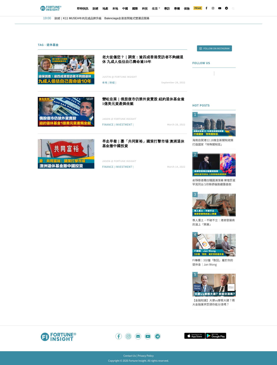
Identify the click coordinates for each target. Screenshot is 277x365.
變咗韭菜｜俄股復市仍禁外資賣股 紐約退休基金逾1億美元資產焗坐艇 (143, 101)
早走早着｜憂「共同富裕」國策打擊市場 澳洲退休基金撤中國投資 (143, 143)
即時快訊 (82, 8)
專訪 (167, 8)
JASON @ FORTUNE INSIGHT (119, 118)
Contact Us (129, 355)
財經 (95, 8)
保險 (187, 8)
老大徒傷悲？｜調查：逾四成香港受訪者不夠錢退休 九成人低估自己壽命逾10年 (142, 59)
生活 (155, 8)
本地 (115, 8)
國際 (135, 8)
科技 (145, 8)
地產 (105, 8)
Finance (108, 124)
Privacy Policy (146, 355)
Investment (124, 124)
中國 (125, 8)
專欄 (177, 8)
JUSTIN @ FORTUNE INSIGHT (119, 76)
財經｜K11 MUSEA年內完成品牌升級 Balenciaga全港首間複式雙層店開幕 (102, 18)
